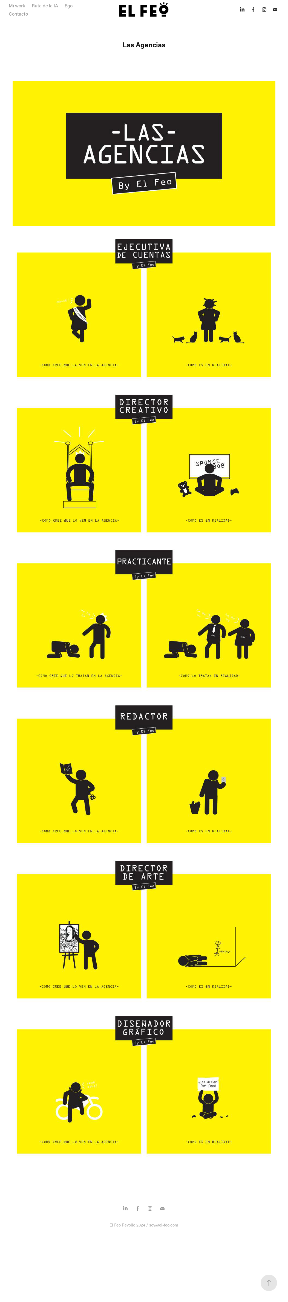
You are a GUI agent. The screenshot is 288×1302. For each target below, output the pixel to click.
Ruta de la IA (45, 5)
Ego (69, 5)
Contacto (18, 14)
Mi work (17, 5)
